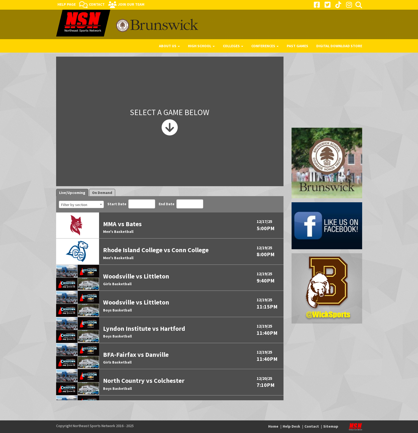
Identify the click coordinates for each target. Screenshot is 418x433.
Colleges (233, 45)
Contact (97, 4)
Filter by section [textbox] (74, 204)
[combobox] (81, 204)
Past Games (297, 45)
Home (273, 426)
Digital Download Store (339, 45)
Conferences (265, 45)
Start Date (131, 203)
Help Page (66, 4)
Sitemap (330, 426)
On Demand (102, 192)
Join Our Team (131, 4)
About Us (169, 45)
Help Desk (291, 426)
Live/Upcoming (72, 192)
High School (201, 45)
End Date (181, 203)
